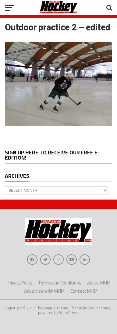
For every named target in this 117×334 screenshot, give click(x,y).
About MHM (99, 282)
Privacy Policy (19, 282)
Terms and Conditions (59, 282)
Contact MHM (84, 291)
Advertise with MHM (44, 291)
